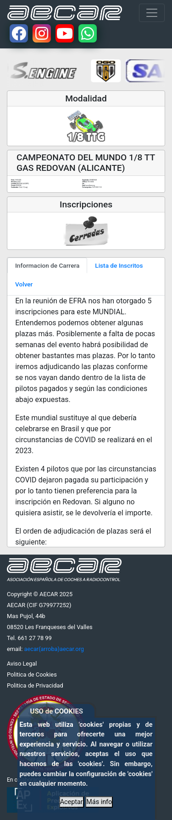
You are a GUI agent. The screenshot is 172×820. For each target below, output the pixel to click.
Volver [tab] (24, 284)
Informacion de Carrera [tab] (47, 265)
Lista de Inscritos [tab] (119, 265)
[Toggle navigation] (152, 13)
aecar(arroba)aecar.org (54, 648)
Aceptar (71, 802)
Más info (99, 802)
